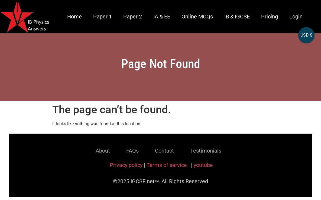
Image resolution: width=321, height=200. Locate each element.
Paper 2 (132, 16)
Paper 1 (102, 16)
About (103, 150)
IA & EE (161, 16)
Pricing (269, 16)
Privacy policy (126, 165)
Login (296, 16)
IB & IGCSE (237, 16)
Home (74, 16)
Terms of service (167, 165)
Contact (164, 150)
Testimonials (205, 150)
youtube (203, 165)
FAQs (132, 150)
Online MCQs (197, 16)
